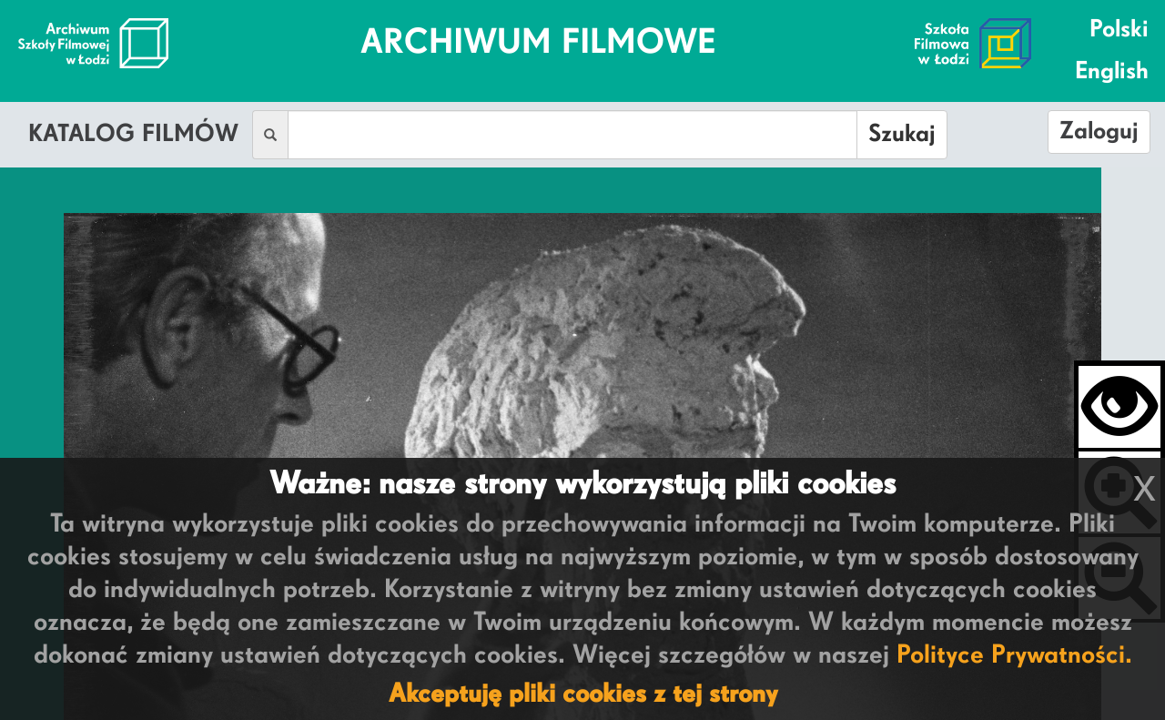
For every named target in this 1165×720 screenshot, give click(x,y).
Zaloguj (1099, 132)
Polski (1119, 30)
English (1112, 72)
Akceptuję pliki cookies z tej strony (583, 694)
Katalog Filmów (133, 134)
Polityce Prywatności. (1014, 655)
